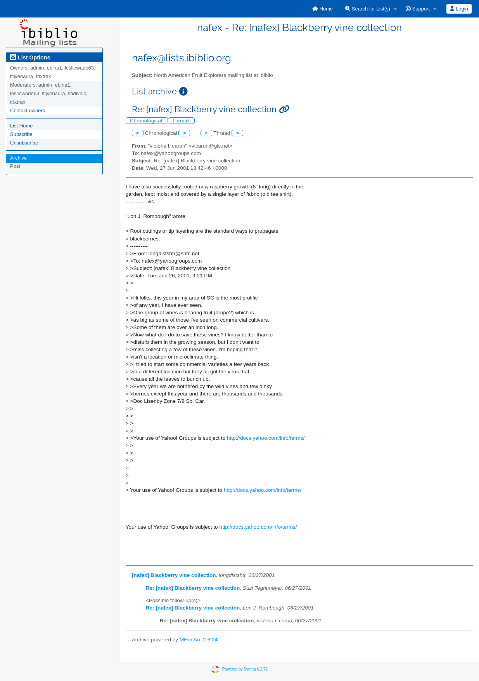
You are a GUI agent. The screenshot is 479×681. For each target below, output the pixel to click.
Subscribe (21, 134)
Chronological (147, 121)
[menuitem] (322, 8)
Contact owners (27, 110)
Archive (18, 158)
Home (322, 9)
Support (418, 9)
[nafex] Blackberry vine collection (174, 575)
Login (459, 9)
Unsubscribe (24, 143)
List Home (21, 126)
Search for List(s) (367, 9)
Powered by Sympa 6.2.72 (245, 669)
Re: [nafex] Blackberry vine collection (193, 588)
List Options (30, 57)
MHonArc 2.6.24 (199, 640)
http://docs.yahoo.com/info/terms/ (265, 438)
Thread (181, 121)
